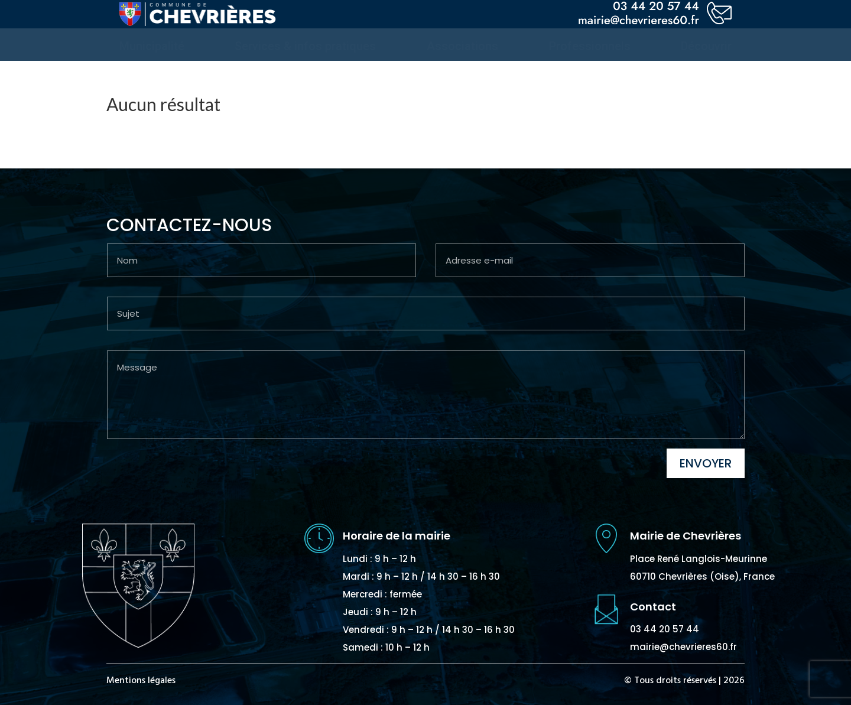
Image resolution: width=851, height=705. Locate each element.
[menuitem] (151, 46)
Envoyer (706, 463)
